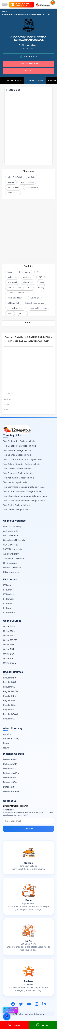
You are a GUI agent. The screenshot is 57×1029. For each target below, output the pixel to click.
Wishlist (28, 71)
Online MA (8, 635)
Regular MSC (9, 696)
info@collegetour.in (18, 806)
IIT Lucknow (9, 612)
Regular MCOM (10, 691)
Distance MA (9, 768)
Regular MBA (9, 677)
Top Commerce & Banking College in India (24, 487)
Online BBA (8, 649)
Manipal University (12, 526)
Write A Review (28, 56)
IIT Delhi (7, 585)
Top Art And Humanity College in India (22, 491)
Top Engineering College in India (19, 441)
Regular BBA (9, 700)
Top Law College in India (15, 482)
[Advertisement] (28, 231)
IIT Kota (7, 608)
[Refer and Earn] (21, 4)
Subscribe (28, 828)
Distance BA (9, 787)
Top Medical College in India (17, 450)
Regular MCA (9, 682)
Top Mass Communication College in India (24, 500)
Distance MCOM (11, 773)
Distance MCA (10, 764)
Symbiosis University (13, 558)
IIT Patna (7, 603)
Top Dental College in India (16, 509)
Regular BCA (9, 705)
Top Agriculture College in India (18, 477)
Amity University (11, 554)
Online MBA (9, 626)
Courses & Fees (35, 80)
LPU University (10, 535)
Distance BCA (10, 782)
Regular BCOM (10, 714)
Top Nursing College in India (17, 468)
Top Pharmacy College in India (18, 473)
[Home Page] (43, 4)
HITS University (10, 563)
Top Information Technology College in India (25, 496)
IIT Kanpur (8, 589)
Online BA (8, 658)
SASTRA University (12, 549)
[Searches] (53, 2)
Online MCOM (10, 640)
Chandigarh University (14, 540)
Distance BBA (10, 777)
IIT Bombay (8, 599)
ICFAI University (11, 572)
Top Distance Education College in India (22, 459)
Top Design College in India (16, 505)
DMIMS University (12, 567)
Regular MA (9, 687)
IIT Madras (8, 594)
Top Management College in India (19, 446)
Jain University (10, 531)
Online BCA (8, 654)
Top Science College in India (17, 455)
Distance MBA (10, 759)
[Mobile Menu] (5, 4)
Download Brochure (28, 64)
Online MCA (9, 631)
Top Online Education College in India (21, 464)
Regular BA (8, 709)
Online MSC (9, 644)
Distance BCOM (11, 791)
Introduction (14, 80)
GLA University (10, 544)
